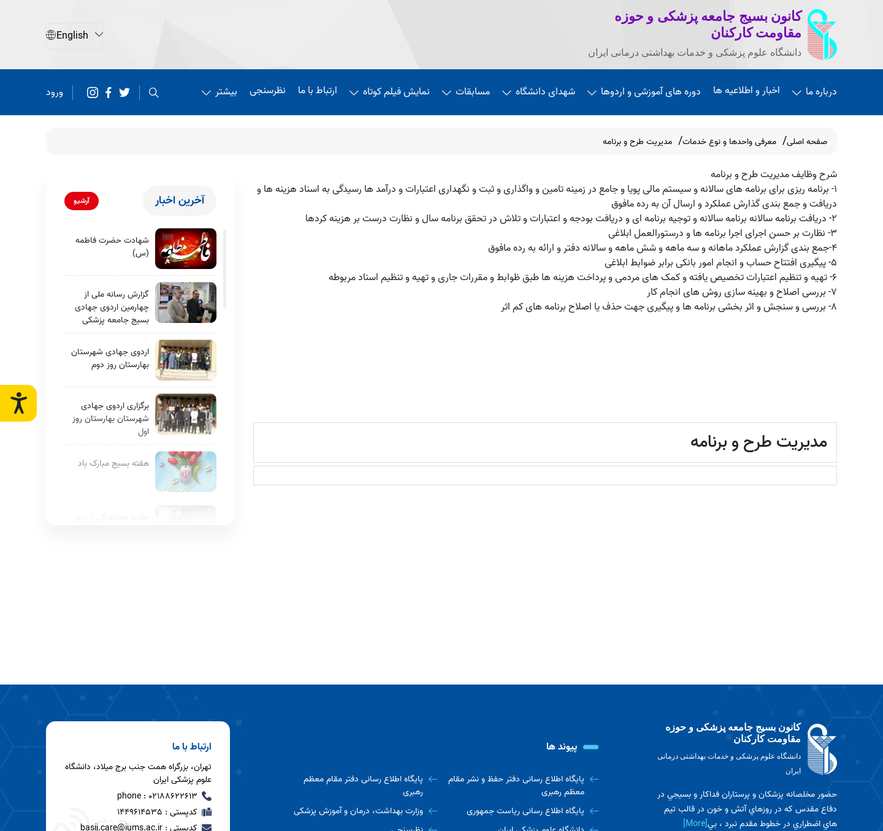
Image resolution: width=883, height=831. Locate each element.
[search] (154, 92)
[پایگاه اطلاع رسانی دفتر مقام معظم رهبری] (361, 786)
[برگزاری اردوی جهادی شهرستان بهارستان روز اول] (185, 413)
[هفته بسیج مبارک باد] (185, 471)
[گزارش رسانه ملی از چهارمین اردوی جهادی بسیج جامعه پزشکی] (185, 302)
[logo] (745, 749)
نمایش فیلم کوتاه (390, 92)
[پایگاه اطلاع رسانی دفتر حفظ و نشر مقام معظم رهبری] (522, 786)
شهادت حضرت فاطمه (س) (112, 247)
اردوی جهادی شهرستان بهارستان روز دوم (110, 358)
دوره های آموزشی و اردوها (644, 92)
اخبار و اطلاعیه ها (746, 91)
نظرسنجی (268, 91)
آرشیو (82, 201)
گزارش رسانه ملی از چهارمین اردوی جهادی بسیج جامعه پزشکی (112, 307)
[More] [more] (695, 824)
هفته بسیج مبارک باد (113, 463)
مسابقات (466, 92)
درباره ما (814, 92)
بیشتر (219, 92)
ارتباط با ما (317, 91)
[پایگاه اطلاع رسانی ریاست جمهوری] (522, 811)
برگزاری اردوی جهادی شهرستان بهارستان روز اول (110, 419)
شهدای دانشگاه (538, 92)
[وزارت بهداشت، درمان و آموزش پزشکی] (361, 811)
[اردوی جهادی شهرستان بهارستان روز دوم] (185, 360)
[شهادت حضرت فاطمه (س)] (185, 248)
